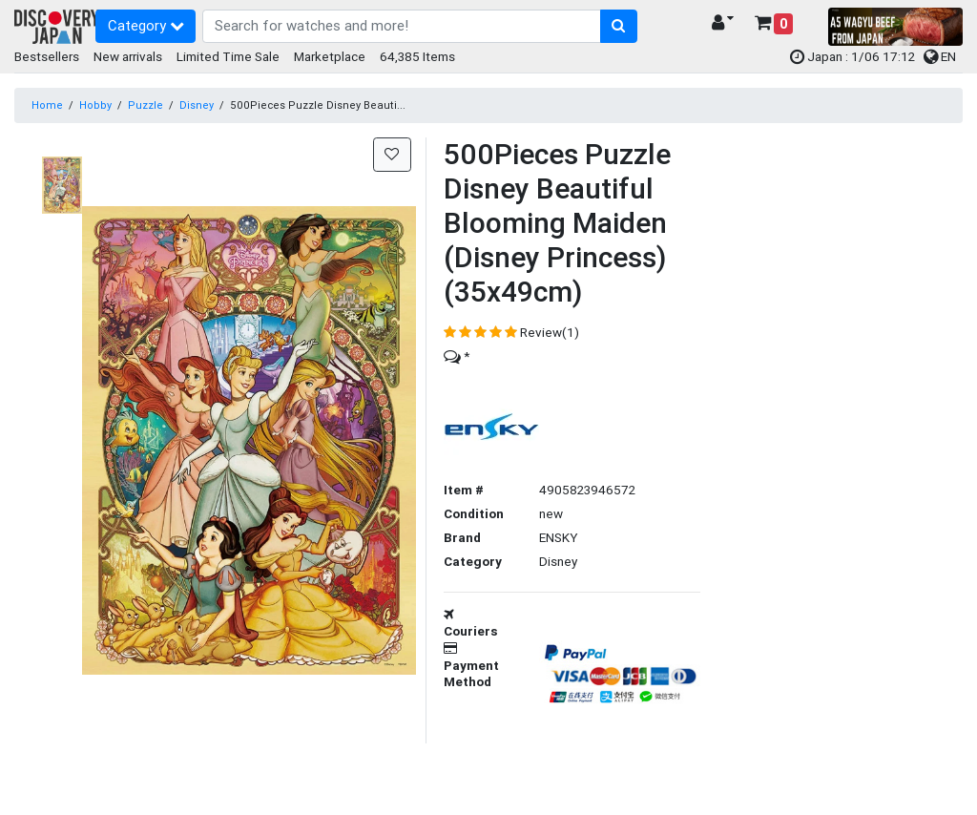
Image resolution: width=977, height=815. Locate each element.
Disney (196, 105)
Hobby (95, 105)
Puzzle (145, 105)
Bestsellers (46, 56)
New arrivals (128, 56)
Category (146, 25)
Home (47, 105)
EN (940, 56)
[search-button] (618, 27)
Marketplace (329, 56)
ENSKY (558, 537)
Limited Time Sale (228, 56)
